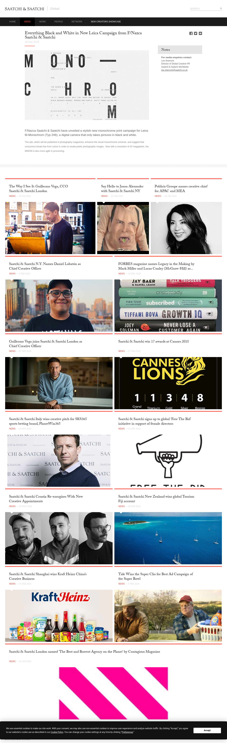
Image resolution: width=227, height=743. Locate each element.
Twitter (195, 33)
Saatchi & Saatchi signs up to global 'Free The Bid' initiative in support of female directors (154, 421)
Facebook (191, 33)
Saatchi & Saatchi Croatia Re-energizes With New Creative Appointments (46, 499)
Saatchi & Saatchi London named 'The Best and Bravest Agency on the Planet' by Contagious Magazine (84, 652)
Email (200, 33)
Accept (207, 730)
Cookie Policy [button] (57, 732)
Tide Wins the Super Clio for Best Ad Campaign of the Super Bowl (155, 577)
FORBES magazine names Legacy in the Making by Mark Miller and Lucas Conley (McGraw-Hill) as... (156, 266)
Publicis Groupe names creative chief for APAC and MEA (181, 189)
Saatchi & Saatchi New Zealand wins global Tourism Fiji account (156, 499)
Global (54, 8)
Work (42, 21)
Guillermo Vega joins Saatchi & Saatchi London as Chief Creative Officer (45, 344)
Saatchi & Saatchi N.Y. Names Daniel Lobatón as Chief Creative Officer (45, 266)
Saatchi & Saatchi (24, 8)
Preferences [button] (127, 732)
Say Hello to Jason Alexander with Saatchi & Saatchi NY (122, 189)
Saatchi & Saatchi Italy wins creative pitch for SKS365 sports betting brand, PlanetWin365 (48, 421)
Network (76, 21)
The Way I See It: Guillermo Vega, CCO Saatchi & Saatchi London (38, 189)
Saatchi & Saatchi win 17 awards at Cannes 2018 (153, 342)
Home (12, 21)
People (58, 21)
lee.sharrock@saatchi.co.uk (174, 70)
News (27, 21)
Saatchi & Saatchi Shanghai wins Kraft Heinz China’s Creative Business (48, 577)
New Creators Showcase (106, 21)
